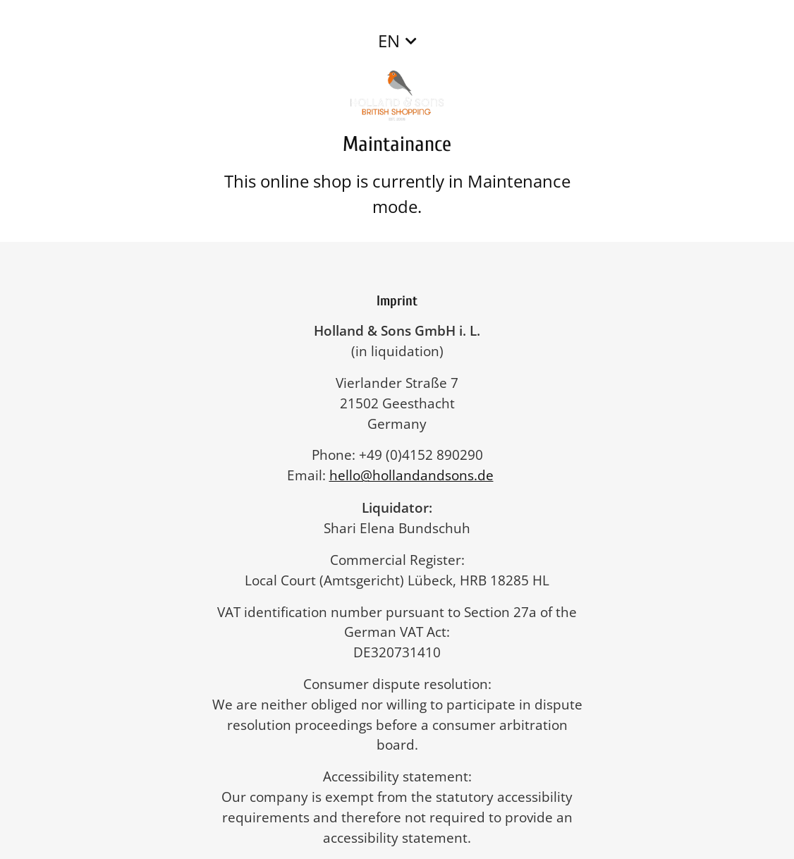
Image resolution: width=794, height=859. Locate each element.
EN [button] (389, 40)
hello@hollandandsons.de (418, 475)
